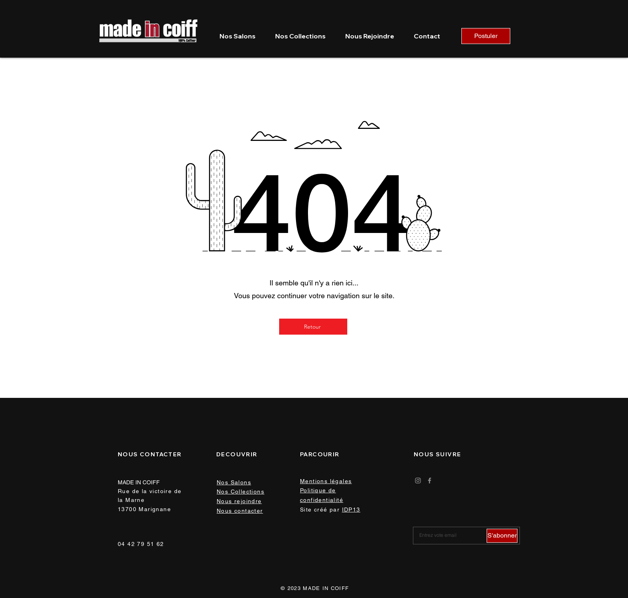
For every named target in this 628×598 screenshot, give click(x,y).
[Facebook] (429, 480)
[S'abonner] (502, 536)
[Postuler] (485, 36)
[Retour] (313, 327)
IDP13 (351, 509)
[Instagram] (418, 480)
